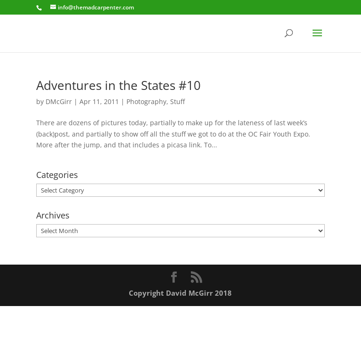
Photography (146, 101)
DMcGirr (59, 101)
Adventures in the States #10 (118, 85)
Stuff (177, 101)
